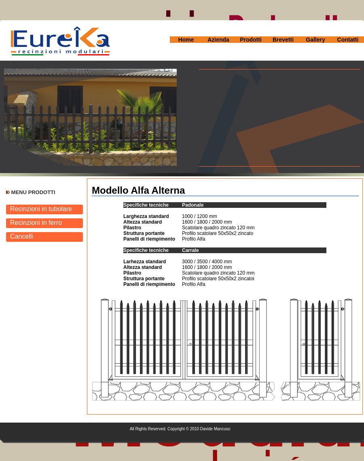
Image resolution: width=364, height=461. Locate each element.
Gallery (315, 39)
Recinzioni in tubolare (41, 208)
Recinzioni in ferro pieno (36, 223)
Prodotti (251, 39)
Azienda (218, 39)
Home (186, 39)
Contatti (348, 39)
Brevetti (283, 39)
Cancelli (21, 236)
